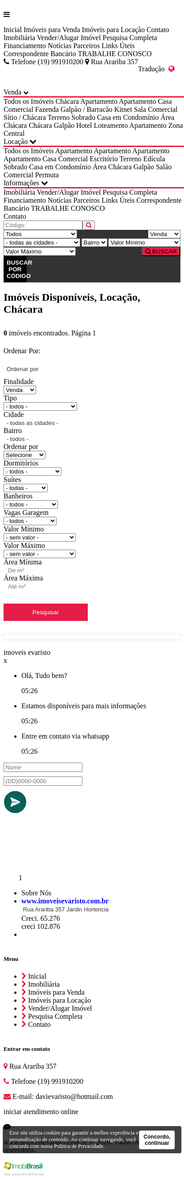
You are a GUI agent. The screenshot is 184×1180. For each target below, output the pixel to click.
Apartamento (99, 101)
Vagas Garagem (26, 512)
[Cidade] (42, 242)
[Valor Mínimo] (144, 242)
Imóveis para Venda (52, 29)
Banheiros (18, 496)
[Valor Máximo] (40, 251)
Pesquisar (46, 612)
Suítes (12, 479)
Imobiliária (19, 37)
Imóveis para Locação (113, 29)
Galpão (64, 125)
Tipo (10, 398)
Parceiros (86, 45)
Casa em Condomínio (128, 117)
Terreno (59, 117)
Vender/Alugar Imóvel (69, 37)
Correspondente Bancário (40, 53)
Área (167, 117)
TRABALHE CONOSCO (115, 53)
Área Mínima (23, 562)
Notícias (59, 45)
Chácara (67, 101)
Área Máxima (23, 578)
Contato (158, 29)
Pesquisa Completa (129, 37)
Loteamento (111, 125)
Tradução (156, 69)
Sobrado (83, 117)
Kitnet (123, 109)
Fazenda (47, 109)
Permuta (47, 175)
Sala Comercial (155, 109)
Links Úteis (118, 45)
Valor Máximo (24, 545)
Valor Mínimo (24, 529)
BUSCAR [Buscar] (161, 251)
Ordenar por (21, 446)
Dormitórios (21, 463)
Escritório (104, 159)
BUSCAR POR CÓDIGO (17, 269)
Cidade (14, 414)
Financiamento (25, 45)
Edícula (154, 159)
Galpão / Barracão (86, 109)
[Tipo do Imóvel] (40, 234)
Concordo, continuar (156, 1140)
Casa (165, 101)
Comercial (18, 109)
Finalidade (19, 381)
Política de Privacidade (78, 1146)
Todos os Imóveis (29, 101)
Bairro (13, 430)
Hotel (84, 125)
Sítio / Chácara (25, 117)
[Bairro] (94, 242)
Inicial (13, 29)
